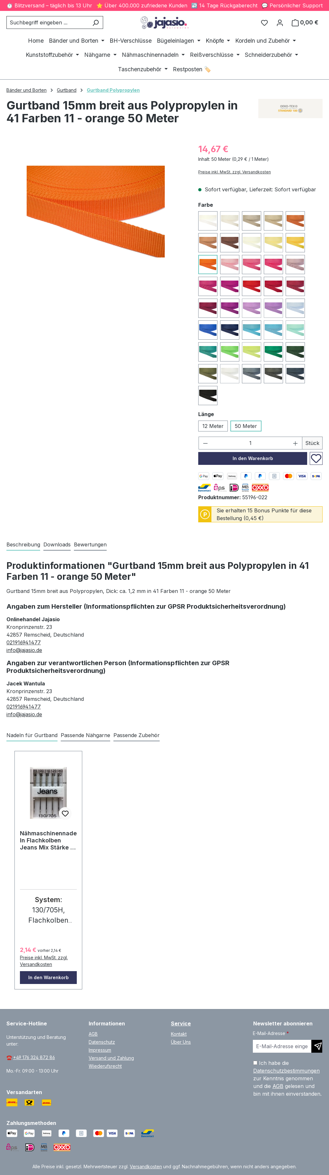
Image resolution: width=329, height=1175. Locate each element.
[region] (96, 212)
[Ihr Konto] (280, 22)
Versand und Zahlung (111, 1058)
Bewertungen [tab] (90, 544)
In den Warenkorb (253, 458)
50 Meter (246, 426)
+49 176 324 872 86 (34, 1057)
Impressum (100, 1050)
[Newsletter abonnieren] (316, 1046)
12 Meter (213, 426)
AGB (93, 1034)
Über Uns (181, 1042)
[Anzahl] (250, 443)
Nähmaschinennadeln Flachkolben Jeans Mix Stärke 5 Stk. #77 (48, 840)
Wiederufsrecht (105, 1066)
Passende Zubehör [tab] (136, 735)
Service (181, 1023)
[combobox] (47, 22)
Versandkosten (146, 1166)
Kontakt (179, 1034)
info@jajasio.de (24, 650)
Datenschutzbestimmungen (286, 1070)
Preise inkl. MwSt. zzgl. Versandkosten (234, 172)
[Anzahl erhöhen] (295, 443)
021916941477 (23, 642)
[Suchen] (95, 22)
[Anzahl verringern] (205, 443)
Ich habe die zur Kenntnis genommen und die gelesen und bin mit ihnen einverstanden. (287, 1078)
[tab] (23, 545)
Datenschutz (102, 1042)
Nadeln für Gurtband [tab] (32, 735)
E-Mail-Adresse (271, 1033)
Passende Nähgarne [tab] (85, 735)
